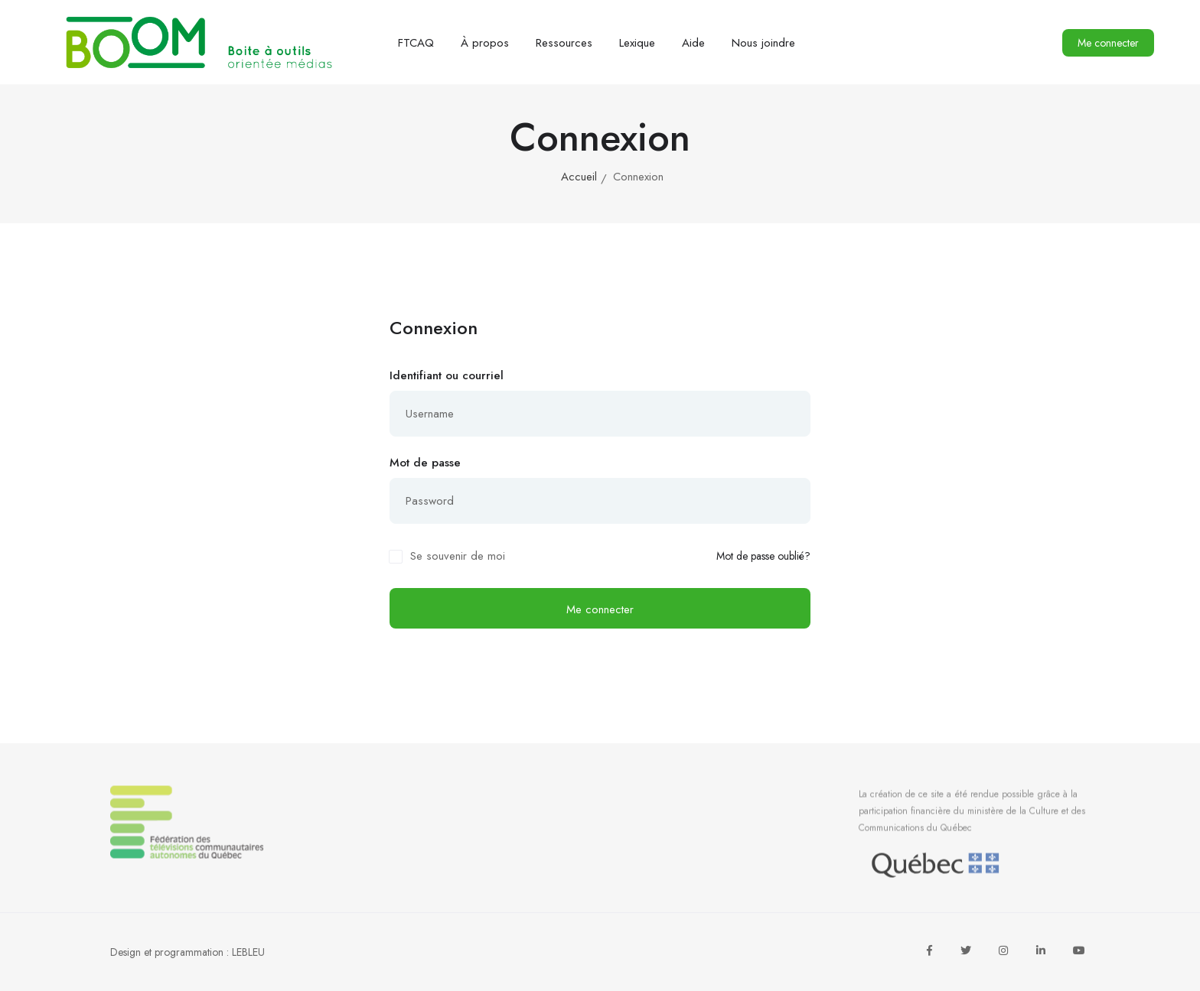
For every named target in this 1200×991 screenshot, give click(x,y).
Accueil (579, 176)
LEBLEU (248, 952)
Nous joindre (763, 42)
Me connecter (1108, 42)
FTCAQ (416, 42)
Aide (693, 42)
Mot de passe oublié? (763, 556)
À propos (485, 42)
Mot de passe (425, 462)
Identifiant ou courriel (447, 375)
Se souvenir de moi (457, 556)
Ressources (564, 42)
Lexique (637, 42)
